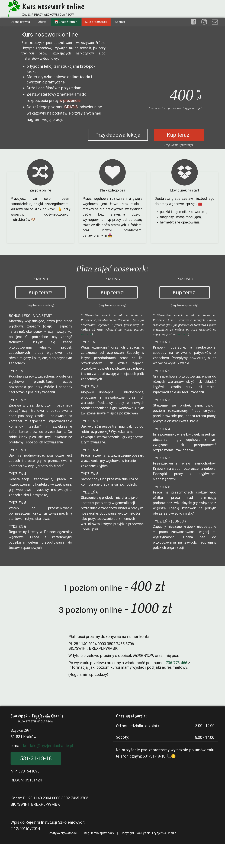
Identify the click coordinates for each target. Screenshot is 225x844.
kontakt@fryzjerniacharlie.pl (48, 746)
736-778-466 (176, 663)
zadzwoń (86, 334)
